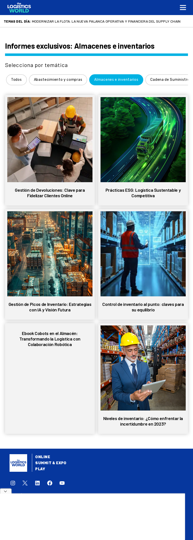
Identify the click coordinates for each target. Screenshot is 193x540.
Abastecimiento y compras (58, 80)
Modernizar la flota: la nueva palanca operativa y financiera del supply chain (106, 21)
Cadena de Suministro (169, 80)
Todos (16, 80)
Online (42, 457)
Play (40, 469)
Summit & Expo (50, 463)
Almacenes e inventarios (116, 80)
